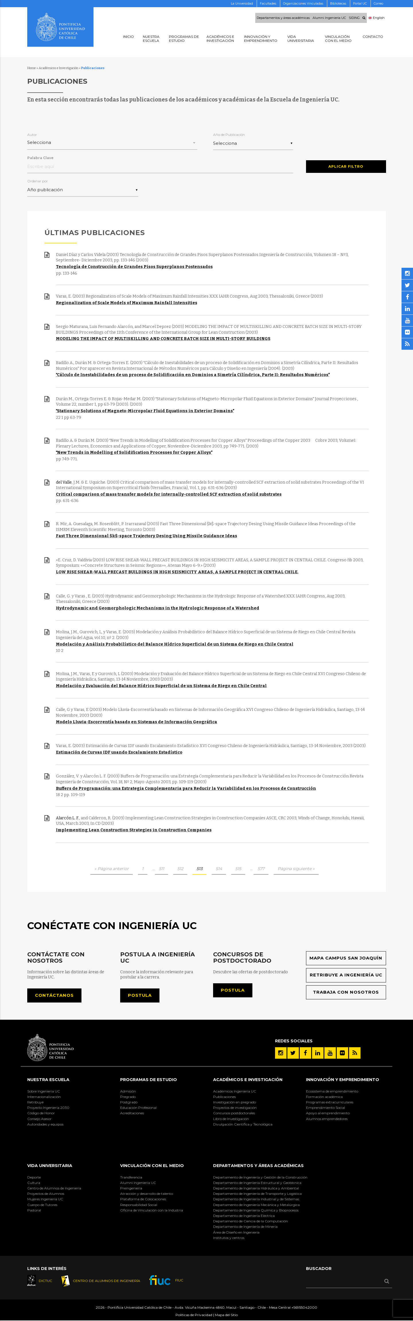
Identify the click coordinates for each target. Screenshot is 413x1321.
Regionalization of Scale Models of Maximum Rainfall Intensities (126, 303)
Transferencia (131, 1177)
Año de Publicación (229, 134)
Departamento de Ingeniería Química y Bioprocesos (256, 1210)
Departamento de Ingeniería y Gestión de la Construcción (260, 1177)
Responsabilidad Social (138, 1205)
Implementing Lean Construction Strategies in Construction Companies (134, 830)
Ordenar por (37, 181)
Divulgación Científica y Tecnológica (242, 1124)
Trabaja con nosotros (346, 992)
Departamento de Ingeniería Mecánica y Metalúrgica (256, 1205)
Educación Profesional (138, 1108)
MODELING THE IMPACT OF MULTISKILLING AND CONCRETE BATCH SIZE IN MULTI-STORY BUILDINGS (163, 339)
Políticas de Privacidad (194, 1315)
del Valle (64, 482)
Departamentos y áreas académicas (283, 18)
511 (161, 868)
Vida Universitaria (49, 1166)
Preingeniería (131, 1188)
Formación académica (324, 1097)
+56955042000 (304, 1308)
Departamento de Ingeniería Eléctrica (244, 1216)
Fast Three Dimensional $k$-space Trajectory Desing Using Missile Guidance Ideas (146, 536)
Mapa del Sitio (226, 1315)
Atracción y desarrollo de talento (146, 1194)
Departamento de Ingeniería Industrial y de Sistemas (256, 1199)
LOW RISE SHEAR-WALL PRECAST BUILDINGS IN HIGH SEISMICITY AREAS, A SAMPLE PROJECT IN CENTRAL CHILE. (177, 572)
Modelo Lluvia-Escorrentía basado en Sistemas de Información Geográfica (136, 722)
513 (199, 868)
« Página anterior (111, 868)
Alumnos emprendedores (327, 1119)
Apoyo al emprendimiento (328, 1113)
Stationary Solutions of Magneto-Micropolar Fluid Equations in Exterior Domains (145, 411)
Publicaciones (224, 1097)
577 (261, 868)
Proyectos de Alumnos (45, 1194)
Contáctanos (54, 995)
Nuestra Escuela (48, 1080)
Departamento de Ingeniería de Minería (245, 1227)
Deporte (34, 1177)
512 (180, 868)
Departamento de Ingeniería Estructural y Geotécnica (257, 1183)
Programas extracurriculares (329, 1102)
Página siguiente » (296, 868)
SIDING (354, 18)
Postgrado (128, 1102)
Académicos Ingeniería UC (234, 1091)
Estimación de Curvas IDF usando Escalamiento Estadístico (119, 752)
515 (238, 868)
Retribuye (35, 1102)
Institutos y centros (228, 1238)
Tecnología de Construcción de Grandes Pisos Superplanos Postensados (134, 267)
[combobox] (112, 143)
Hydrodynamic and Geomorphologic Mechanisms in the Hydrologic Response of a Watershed (157, 608)
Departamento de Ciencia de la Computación (250, 1221)
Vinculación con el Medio (152, 1166)
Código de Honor (41, 1113)
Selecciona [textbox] (39, 142)
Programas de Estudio (148, 1080)
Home (31, 68)
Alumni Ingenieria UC (329, 18)
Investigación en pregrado (234, 1102)
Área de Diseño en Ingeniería (236, 1232)
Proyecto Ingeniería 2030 (48, 1108)
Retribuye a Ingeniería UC (346, 975)
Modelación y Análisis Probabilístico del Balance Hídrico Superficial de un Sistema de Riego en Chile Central (174, 644)
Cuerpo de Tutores (42, 1205)
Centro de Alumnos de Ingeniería (54, 1188)
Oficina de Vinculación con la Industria (151, 1210)
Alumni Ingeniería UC (138, 1183)
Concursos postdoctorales (234, 1113)
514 (219, 868)
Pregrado (128, 1097)
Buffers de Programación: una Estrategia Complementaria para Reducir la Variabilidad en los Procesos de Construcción (186, 788)
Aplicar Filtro (345, 166)
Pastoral (34, 1210)
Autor (32, 134)
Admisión (128, 1091)
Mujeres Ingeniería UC (45, 1199)
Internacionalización (44, 1097)
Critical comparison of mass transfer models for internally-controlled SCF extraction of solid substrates (169, 494)
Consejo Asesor (39, 1119)
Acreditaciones (132, 1113)
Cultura (33, 1183)
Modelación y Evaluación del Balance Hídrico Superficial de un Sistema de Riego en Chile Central (161, 686)
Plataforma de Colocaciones (143, 1199)
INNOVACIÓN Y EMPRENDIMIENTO (342, 1080)
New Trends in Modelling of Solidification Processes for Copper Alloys (134, 452)
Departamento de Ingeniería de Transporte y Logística (257, 1194)
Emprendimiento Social (325, 1108)
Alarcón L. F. (67, 818)
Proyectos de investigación (235, 1108)
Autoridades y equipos (45, 1124)
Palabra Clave (40, 158)
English (377, 18)
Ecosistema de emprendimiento (332, 1091)
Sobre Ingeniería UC (43, 1091)
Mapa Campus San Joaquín (346, 958)
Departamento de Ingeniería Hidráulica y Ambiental (256, 1188)
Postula (140, 995)
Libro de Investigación (231, 1119)
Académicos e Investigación (58, 68)
